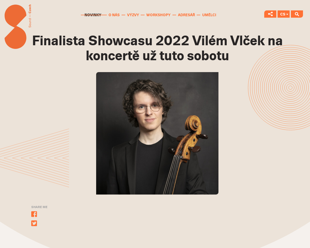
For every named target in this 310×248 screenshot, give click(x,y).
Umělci (209, 15)
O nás (114, 15)
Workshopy (158, 15)
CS (282, 14)
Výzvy (133, 15)
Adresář (186, 15)
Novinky (93, 15)
